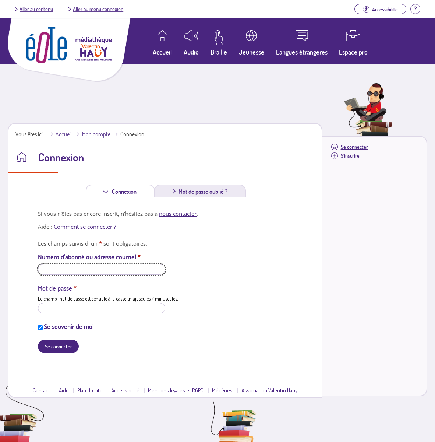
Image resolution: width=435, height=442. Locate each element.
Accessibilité (125, 390)
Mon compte (96, 134)
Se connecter (354, 147)
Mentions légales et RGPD (176, 390)
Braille (219, 52)
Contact (41, 390)
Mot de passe (57, 288)
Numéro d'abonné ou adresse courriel (89, 257)
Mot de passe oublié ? (202, 191)
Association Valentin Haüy (269, 390)
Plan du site (90, 390)
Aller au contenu (36, 9)
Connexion (125, 191)
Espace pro (353, 52)
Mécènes (222, 390)
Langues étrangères (302, 52)
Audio (191, 52)
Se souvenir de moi (69, 326)
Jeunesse (251, 52)
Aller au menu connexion (98, 9)
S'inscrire (350, 155)
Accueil (64, 134)
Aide (64, 390)
